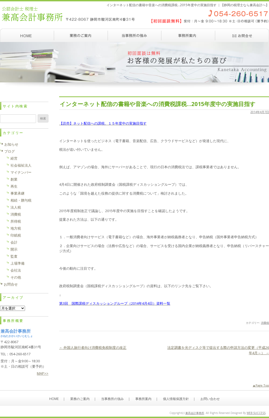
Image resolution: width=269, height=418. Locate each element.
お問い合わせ (242, 35)
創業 (13, 179)
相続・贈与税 (20, 200)
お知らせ (11, 144)
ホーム (27, 35)
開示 (13, 249)
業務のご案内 (81, 35)
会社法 (15, 270)
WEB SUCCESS (256, 413)
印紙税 (15, 235)
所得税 (15, 221)
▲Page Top (261, 385)
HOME (54, 398)
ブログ (9, 151)
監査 (13, 256)
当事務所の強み (134, 35)
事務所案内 (188, 35)
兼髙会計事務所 (194, 413)
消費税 (265, 323)
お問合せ (11, 284)
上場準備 (17, 263)
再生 (13, 186)
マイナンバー (20, 172)
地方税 (15, 228)
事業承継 (17, 193)
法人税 (15, 207)
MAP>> (42, 373)
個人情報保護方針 (176, 398)
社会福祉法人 (20, 165)
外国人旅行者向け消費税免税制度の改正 (92, 347)
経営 (13, 158)
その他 (15, 277)
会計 (13, 242)
